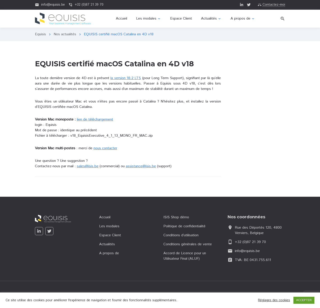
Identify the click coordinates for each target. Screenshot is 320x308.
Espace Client (110, 235)
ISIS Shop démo (176, 217)
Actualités (107, 244)
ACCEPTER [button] (304, 300)
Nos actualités (65, 34)
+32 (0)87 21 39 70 (250, 242)
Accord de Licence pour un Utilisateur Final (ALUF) (184, 256)
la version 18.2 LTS (125, 78)
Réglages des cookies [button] (274, 300)
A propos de (109, 253)
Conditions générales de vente (187, 244)
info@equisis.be (247, 251)
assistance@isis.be (141, 166)
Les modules (109, 226)
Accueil (104, 217)
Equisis (40, 34)
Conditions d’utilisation (181, 235)
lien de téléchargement (95, 119)
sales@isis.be (87, 166)
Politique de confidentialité (184, 226)
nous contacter (105, 148)
